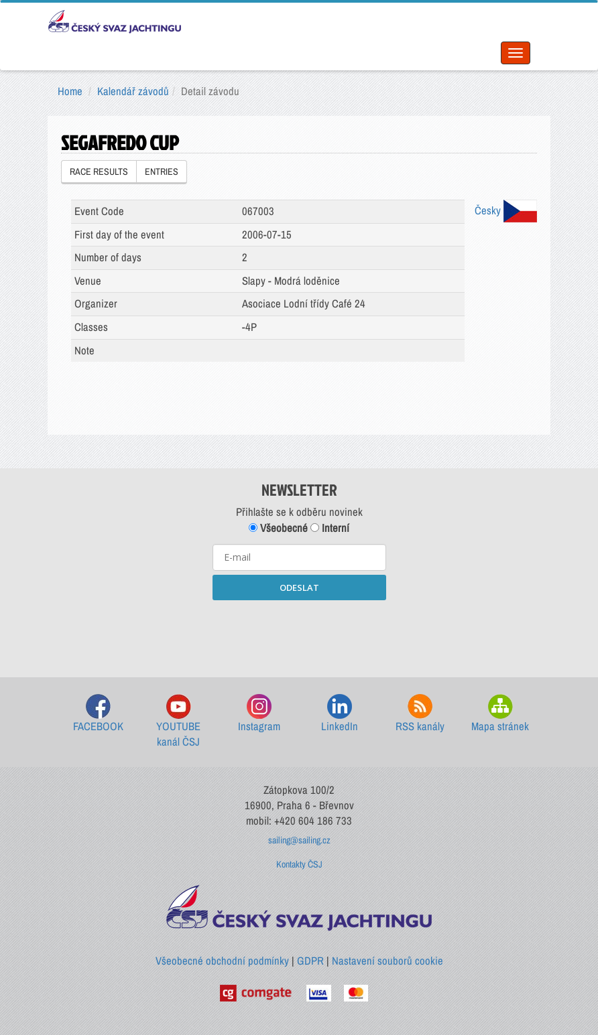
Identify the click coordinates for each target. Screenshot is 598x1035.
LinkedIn (339, 714)
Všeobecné (278, 528)
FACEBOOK (98, 714)
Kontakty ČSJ (299, 864)
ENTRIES (161, 171)
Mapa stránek (500, 714)
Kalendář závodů (133, 91)
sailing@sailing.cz (299, 840)
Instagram (259, 714)
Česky (506, 210)
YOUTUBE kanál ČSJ (178, 722)
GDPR (310, 960)
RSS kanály (420, 714)
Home (70, 91)
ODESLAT (299, 587)
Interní (329, 528)
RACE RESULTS (99, 171)
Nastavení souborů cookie (387, 960)
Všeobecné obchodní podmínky (222, 960)
